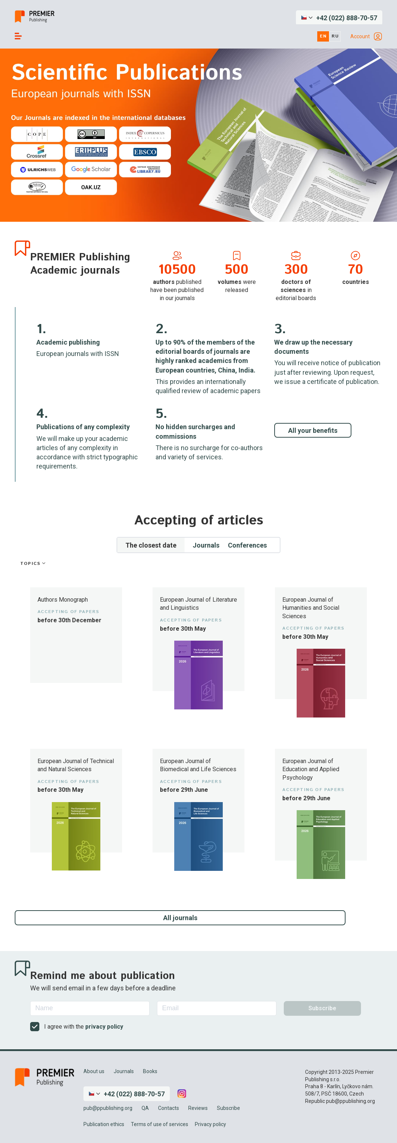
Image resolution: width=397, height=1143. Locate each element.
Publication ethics (103, 1124)
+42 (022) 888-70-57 (346, 18)
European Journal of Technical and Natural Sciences (75, 765)
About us (93, 1071)
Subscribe (228, 1108)
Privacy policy (210, 1124)
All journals (180, 918)
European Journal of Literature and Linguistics (198, 603)
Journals (206, 545)
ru (335, 36)
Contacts (168, 1108)
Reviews (198, 1108)
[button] (339, 17)
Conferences (247, 545)
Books (150, 1071)
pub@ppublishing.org (107, 1108)
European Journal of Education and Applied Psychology (310, 769)
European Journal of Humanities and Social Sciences (310, 608)
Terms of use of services (159, 1124)
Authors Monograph (62, 599)
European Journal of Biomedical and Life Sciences (198, 765)
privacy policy (104, 1026)
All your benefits (312, 430)
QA (145, 1108)
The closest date (150, 545)
